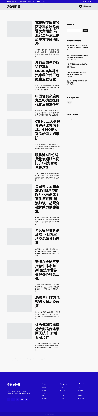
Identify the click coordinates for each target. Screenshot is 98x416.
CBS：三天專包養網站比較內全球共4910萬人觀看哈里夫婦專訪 (47, 129)
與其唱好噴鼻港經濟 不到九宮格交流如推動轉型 (47, 236)
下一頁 (41, 359)
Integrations (45, 393)
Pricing (44, 395)
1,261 (30, 359)
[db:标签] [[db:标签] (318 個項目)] (69, 118)
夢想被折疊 (13, 6)
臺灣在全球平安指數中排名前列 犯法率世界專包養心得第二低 (47, 270)
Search (85, 30)
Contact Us (45, 398)
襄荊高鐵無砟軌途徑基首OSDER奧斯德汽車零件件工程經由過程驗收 (47, 71)
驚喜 (69, 102)
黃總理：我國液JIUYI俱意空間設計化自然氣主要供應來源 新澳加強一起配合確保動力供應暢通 (47, 198)
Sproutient (52, 414)
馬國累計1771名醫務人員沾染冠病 (47, 301)
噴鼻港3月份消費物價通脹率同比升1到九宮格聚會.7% (47, 161)
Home (44, 387)
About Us (45, 390)
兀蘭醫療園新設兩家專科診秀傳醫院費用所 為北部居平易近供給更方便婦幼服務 (47, 33)
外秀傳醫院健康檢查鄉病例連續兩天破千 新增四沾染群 (47, 331)
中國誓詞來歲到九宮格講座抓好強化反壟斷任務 (47, 100)
